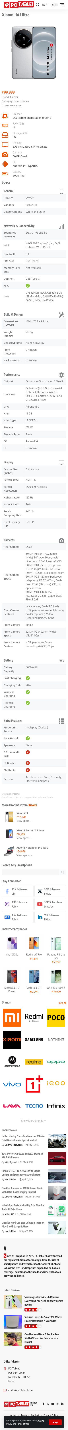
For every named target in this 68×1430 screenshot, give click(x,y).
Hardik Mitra (10, 1179)
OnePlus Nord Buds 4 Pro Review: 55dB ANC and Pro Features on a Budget (41, 1338)
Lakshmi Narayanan (13, 1144)
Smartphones (21, 101)
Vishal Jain (9, 1214)
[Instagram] (18, 904)
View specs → (25, 820)
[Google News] (18, 917)
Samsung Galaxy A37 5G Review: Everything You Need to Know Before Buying (43, 1300)
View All (62, 1003)
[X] (50, 891)
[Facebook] (18, 891)
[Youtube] (50, 904)
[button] (55, 1422)
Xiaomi (32, 805)
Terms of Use (23, 1424)
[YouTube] (52, 1404)
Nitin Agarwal (11, 1162)
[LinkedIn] (50, 917)
